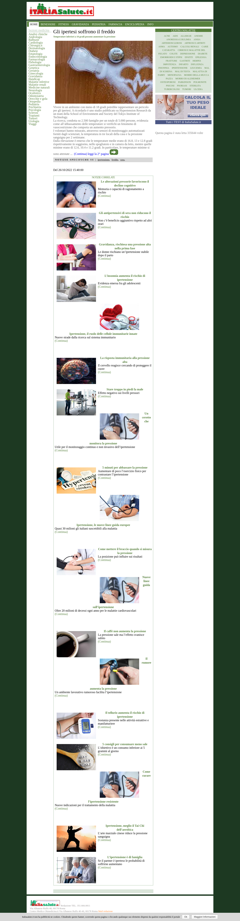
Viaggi (32, 124)
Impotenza (169, 64)
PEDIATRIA (99, 24)
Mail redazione (105, 911)
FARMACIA (115, 24)
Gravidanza (35, 76)
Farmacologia (36, 59)
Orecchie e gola (37, 98)
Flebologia (34, 62)
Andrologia (35, 37)
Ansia (197, 39)
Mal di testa (182, 71)
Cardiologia (35, 42)
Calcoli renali (189, 46)
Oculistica (34, 93)
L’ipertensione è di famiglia (124, 857)
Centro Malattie (183, 30)
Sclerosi (33, 112)
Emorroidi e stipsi (171, 57)
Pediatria (33, 104)
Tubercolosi (172, 89)
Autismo (173, 46)
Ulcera (198, 89)
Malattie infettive (38, 81)
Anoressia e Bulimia (178, 39)
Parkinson (184, 82)
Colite (174, 53)
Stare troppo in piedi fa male (124, 389)
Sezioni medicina (38, 30)
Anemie (198, 36)
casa (122, 159)
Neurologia (35, 90)
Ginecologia (35, 73)
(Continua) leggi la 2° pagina (91, 153)
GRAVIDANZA (80, 24)
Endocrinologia (37, 56)
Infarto (183, 64)
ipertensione (104, 159)
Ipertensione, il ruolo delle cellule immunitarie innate (103, 333)
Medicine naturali (39, 87)
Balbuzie (33, 39)
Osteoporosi (168, 82)
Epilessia (200, 57)
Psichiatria (34, 107)
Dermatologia (36, 48)
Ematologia (35, 53)
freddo (115, 159)
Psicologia (34, 109)
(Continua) (104, 195)
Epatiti (189, 57)
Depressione (187, 53)
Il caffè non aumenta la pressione (125, 631)
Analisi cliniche (37, 34)
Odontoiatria (36, 95)
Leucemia (196, 68)
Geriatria (33, 70)
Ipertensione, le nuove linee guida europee (103, 525)
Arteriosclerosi (172, 43)
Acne (167, 36)
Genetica (33, 67)
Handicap (34, 79)
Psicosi (170, 85)
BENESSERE (48, 24)
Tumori (32, 118)
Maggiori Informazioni (204, 917)
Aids (175, 36)
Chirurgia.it (35, 45)
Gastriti (185, 60)
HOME (34, 24)
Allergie (186, 36)
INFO (150, 24)
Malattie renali (37, 84)
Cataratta (168, 50)
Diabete (33, 51)
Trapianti (33, 115)
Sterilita (195, 85)
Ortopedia (34, 101)
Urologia (33, 121)
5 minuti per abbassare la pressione (124, 467)
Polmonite (200, 82)
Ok (185, 917)
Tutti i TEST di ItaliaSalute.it (183, 122)
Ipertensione (180, 68)
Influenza (197, 64)
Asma (161, 46)
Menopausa (175, 75)
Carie (205, 46)
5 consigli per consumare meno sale (124, 744)
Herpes (197, 60)
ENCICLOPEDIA (134, 24)
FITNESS (63, 24)
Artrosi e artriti (194, 43)
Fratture (171, 60)
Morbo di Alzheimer (188, 78)
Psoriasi (182, 85)
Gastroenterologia (39, 65)
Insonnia (163, 68)
